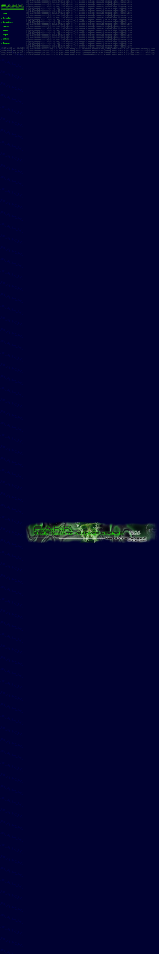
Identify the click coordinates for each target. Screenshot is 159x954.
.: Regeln (4, 35)
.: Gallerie (5, 39)
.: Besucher (5, 43)
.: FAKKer (5, 26)
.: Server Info (6, 18)
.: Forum (4, 30)
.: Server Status (7, 22)
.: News (4, 14)
